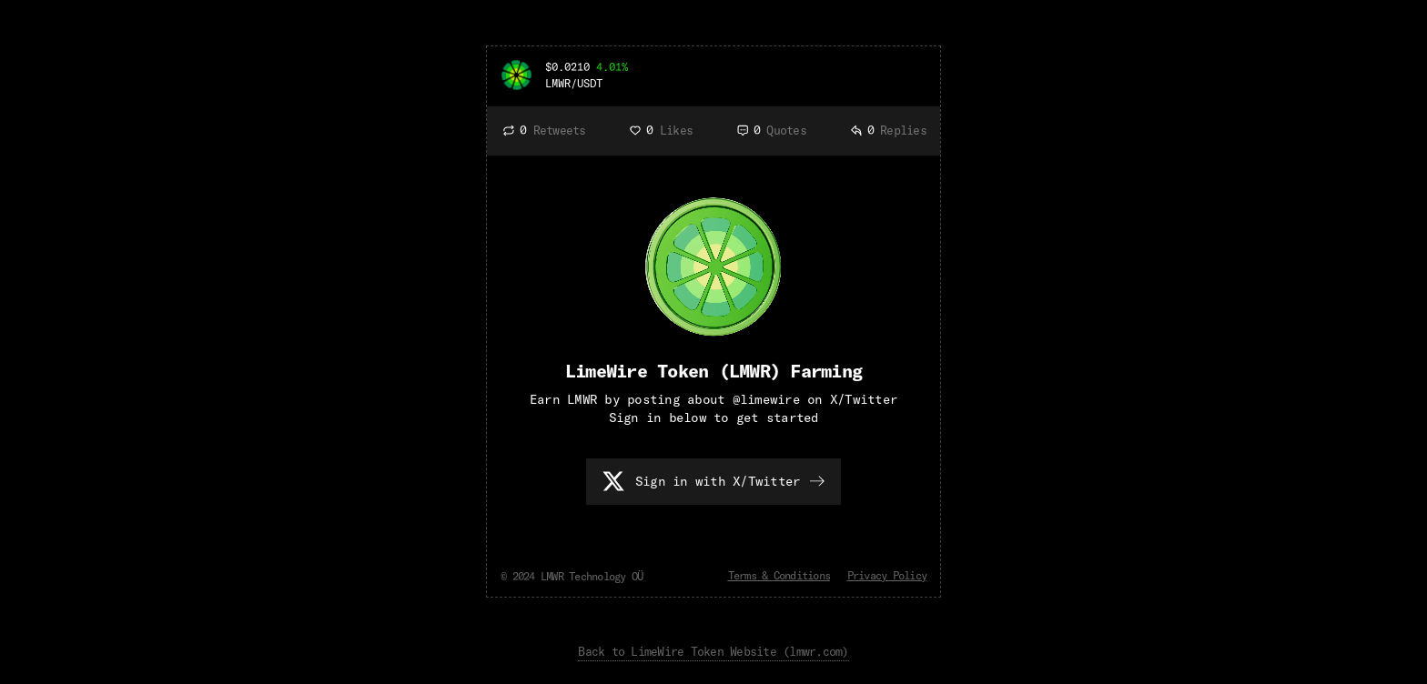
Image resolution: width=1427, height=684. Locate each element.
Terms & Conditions (779, 575)
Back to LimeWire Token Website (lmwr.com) (713, 651)
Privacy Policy (887, 575)
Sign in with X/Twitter (718, 481)
